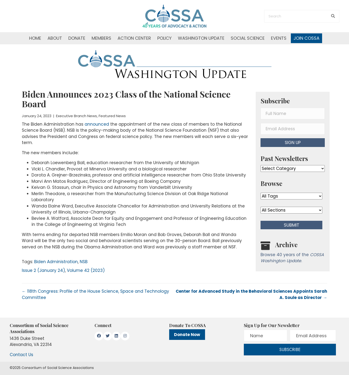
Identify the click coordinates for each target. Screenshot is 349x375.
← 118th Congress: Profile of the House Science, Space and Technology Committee (95, 294)
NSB (83, 262)
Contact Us (21, 355)
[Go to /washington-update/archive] (293, 253)
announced (97, 124)
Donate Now (187, 334)
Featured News (112, 115)
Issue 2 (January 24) (43, 270)
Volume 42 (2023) (86, 270)
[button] (293, 142)
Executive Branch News (76, 115)
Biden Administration (56, 262)
